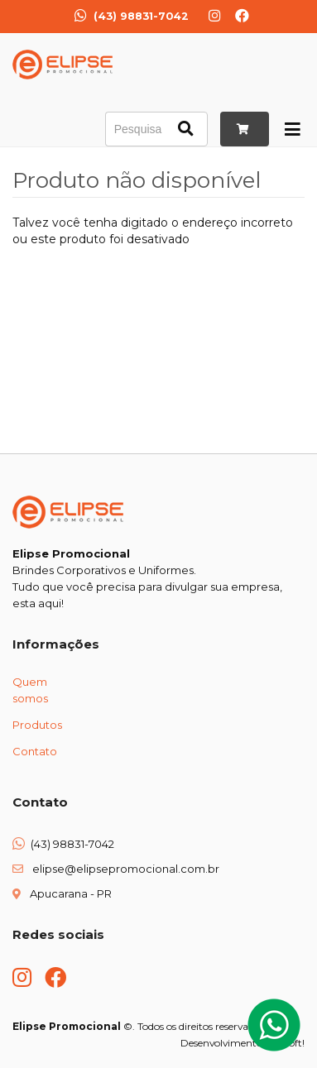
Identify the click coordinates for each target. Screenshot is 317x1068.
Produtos (37, 724)
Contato (34, 751)
